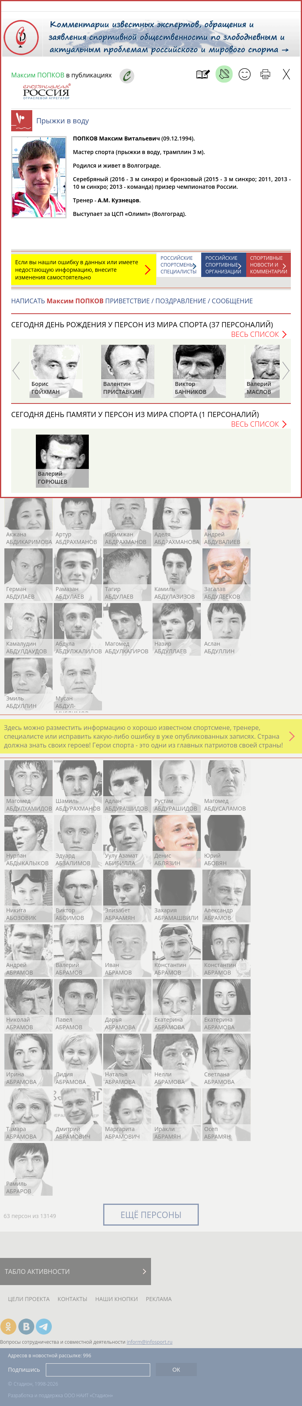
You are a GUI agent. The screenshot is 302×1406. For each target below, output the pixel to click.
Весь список (255, 338)
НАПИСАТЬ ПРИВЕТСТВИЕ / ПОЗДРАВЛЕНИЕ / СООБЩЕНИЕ (132, 305)
